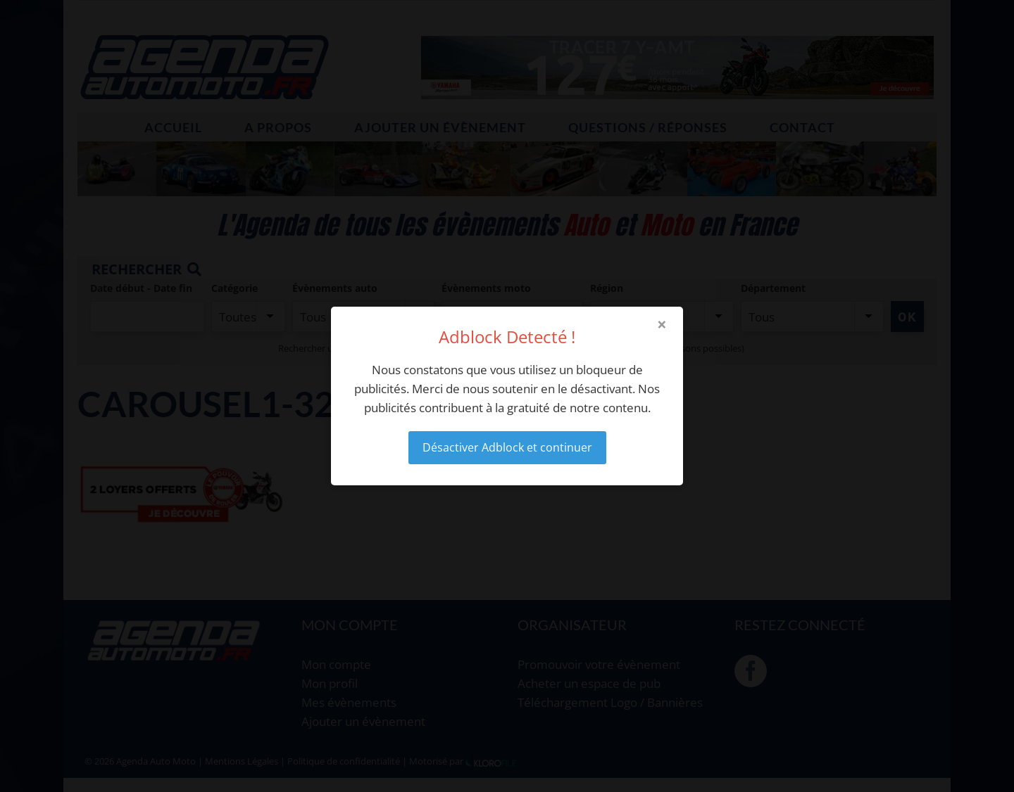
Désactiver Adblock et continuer (507, 447)
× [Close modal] (662, 324)
